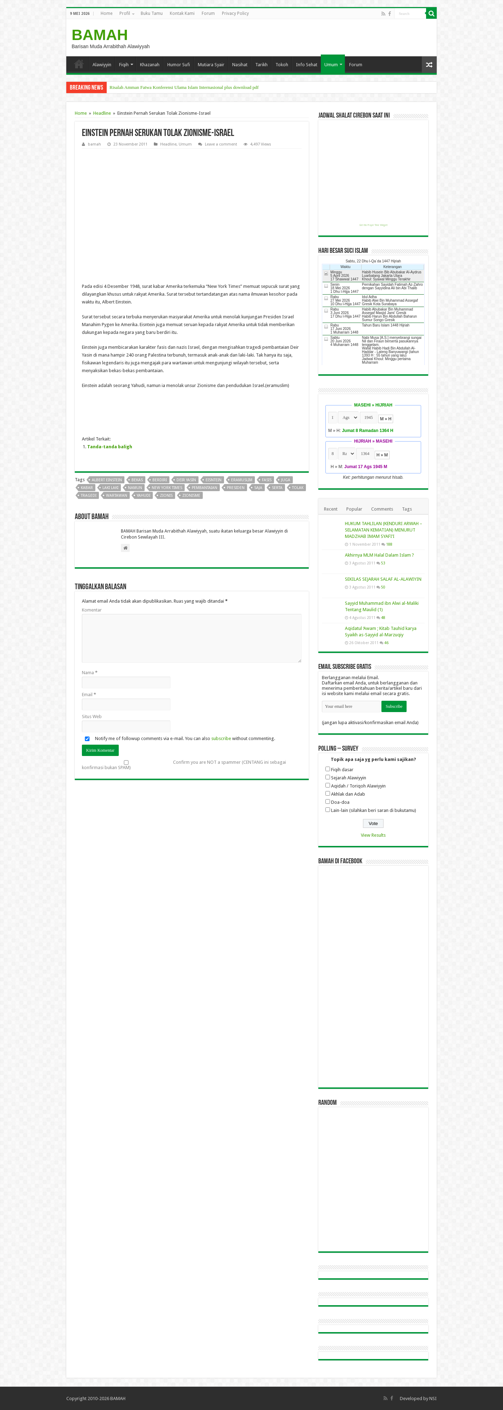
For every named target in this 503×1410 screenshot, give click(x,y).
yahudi (143, 495)
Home (106, 13)
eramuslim (241, 480)
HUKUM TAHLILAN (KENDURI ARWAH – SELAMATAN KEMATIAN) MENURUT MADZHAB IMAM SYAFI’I (383, 530)
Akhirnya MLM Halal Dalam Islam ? (379, 555)
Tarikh (261, 64)
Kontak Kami (182, 13)
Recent (330, 509)
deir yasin (186, 480)
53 (383, 563)
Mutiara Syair (211, 64)
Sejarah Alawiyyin (348, 777)
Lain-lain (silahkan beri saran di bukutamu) (373, 810)
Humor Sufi (178, 64)
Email (89, 694)
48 (383, 617)
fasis (267, 480)
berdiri (159, 480)
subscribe (221, 738)
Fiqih (124, 64)
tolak (297, 487)
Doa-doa (340, 802)
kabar (87, 487)
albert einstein (107, 480)
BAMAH (100, 34)
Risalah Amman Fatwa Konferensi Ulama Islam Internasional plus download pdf (184, 87)
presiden (236, 487)
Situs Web (92, 716)
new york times (167, 487)
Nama (89, 672)
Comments (382, 509)
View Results (373, 835)
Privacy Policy (235, 13)
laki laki (110, 487)
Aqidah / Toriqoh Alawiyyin (358, 786)
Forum (208, 13)
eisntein (214, 480)
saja (258, 487)
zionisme (191, 495)
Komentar (92, 610)
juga (285, 480)
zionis (166, 495)
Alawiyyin (102, 64)
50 (383, 587)
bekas (137, 480)
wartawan (116, 495)
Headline (102, 113)
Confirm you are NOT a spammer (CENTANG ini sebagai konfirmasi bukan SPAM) (184, 765)
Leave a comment (221, 144)
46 (386, 643)
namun (135, 487)
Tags (407, 509)
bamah (94, 144)
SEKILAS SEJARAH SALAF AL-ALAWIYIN (383, 579)
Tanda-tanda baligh (109, 446)
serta (277, 487)
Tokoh (281, 64)
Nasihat (239, 64)
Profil (124, 13)
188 (389, 544)
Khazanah (150, 64)
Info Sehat (306, 64)
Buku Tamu (152, 13)
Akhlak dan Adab (348, 794)
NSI (433, 1398)
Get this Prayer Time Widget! (373, 225)
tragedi (88, 495)
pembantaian (204, 487)
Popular (354, 509)
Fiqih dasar (342, 769)
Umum (331, 64)
